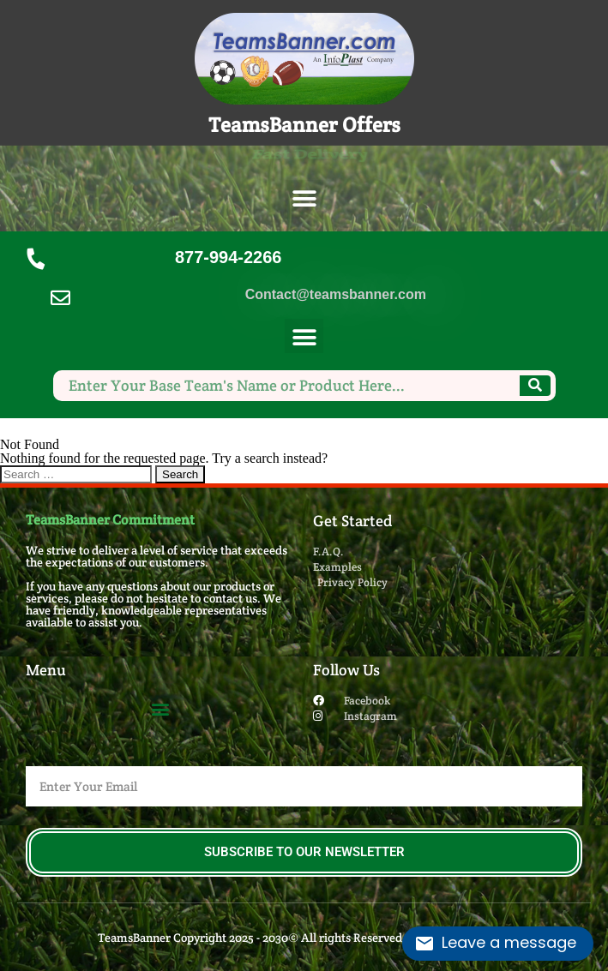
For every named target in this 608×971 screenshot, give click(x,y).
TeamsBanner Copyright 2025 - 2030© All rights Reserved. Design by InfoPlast (304, 937)
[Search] (535, 385)
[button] (304, 199)
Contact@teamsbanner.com (335, 294)
